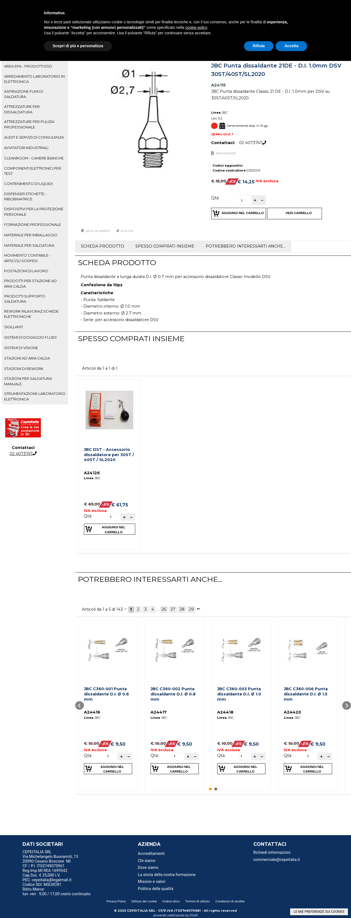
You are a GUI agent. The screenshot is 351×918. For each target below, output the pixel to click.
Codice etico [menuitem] (171, 901)
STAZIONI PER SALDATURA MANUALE (28, 381)
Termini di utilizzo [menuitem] (197, 901)
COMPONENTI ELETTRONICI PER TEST (32, 171)
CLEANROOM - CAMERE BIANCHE (34, 158)
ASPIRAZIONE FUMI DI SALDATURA (23, 94)
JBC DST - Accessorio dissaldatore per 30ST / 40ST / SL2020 (109, 454)
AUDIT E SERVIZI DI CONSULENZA (34, 137)
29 (191, 609)
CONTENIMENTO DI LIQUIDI (28, 183)
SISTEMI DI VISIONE (21, 348)
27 (173, 609)
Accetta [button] (291, 46)
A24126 (92, 472)
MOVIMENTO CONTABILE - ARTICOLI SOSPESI (27, 258)
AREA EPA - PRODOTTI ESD (28, 66)
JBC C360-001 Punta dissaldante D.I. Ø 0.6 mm (106, 693)
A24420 (292, 712)
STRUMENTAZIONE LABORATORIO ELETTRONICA (35, 396)
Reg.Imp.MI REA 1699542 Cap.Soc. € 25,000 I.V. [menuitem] (44, 873)
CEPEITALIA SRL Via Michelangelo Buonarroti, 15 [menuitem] (50, 854)
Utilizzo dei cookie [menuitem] (144, 901)
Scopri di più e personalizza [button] (78, 46)
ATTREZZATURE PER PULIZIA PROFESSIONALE (29, 124)
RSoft (194, 915)
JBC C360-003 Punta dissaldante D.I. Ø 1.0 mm (239, 693)
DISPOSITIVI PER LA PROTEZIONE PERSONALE (33, 211)
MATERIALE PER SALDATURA (29, 245)
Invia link (127, 231)
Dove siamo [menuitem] (148, 867)
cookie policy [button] (196, 27)
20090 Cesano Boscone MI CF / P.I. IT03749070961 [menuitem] (46, 863)
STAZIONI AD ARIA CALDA (27, 358)
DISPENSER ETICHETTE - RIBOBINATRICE (25, 196)
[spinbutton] (245, 200)
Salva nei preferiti (97, 231)
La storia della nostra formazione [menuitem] (167, 874)
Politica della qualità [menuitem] (155, 888)
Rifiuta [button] (259, 46)
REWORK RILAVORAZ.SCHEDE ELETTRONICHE (31, 314)
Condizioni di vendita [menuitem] (229, 901)
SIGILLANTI (13, 327)
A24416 (92, 712)
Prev (79, 705)
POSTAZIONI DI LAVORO (26, 271)
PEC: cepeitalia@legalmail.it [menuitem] (49, 880)
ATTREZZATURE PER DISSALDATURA (22, 109)
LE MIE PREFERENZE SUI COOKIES (319, 912)
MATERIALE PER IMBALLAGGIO (30, 235)
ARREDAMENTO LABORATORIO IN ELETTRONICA (34, 79)
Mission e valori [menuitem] (151, 881)
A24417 (159, 712)
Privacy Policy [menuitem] (116, 901)
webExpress (176, 915)
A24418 (225, 712)
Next (346, 705)
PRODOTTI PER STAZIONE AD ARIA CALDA (30, 283)
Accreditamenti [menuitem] (151, 853)
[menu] (62, 853)
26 (164, 609)
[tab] (34, 66)
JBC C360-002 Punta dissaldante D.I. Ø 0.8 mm (173, 693)
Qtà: (215, 197)
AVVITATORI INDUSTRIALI (26, 147)
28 (182, 609)
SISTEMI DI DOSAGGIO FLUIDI (30, 337)
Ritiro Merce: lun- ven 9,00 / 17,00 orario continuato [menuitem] (56, 891)
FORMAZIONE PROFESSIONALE (32, 224)
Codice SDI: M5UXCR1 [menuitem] (41, 884)
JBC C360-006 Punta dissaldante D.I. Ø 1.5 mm (306, 693)
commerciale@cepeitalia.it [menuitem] (276, 859)
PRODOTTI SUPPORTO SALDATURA (24, 299)
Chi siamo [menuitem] (146, 860)
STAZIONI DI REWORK (23, 368)
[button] (255, 200)
